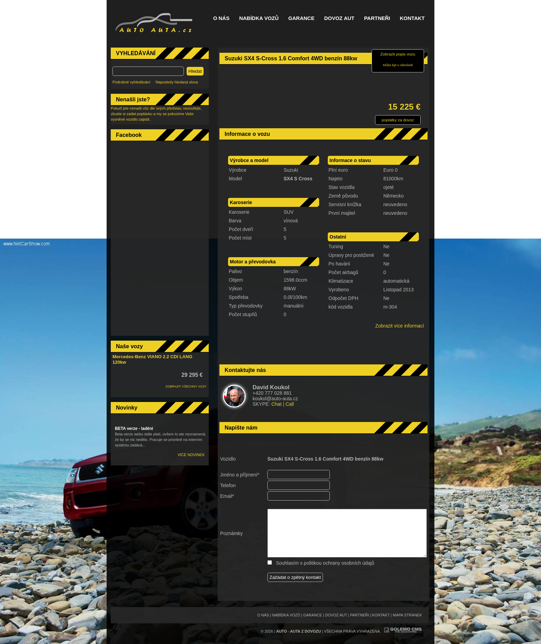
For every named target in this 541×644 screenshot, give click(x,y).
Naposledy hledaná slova (177, 82)
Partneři (377, 18)
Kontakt (412, 18)
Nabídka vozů (258, 18)
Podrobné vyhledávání (131, 82)
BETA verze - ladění (134, 428)
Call (289, 404)
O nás (221, 18)
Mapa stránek (407, 615)
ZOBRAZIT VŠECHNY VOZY (186, 386)
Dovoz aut (339, 18)
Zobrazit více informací (399, 326)
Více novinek (191, 455)
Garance (301, 18)
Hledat (195, 71)
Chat (276, 404)
